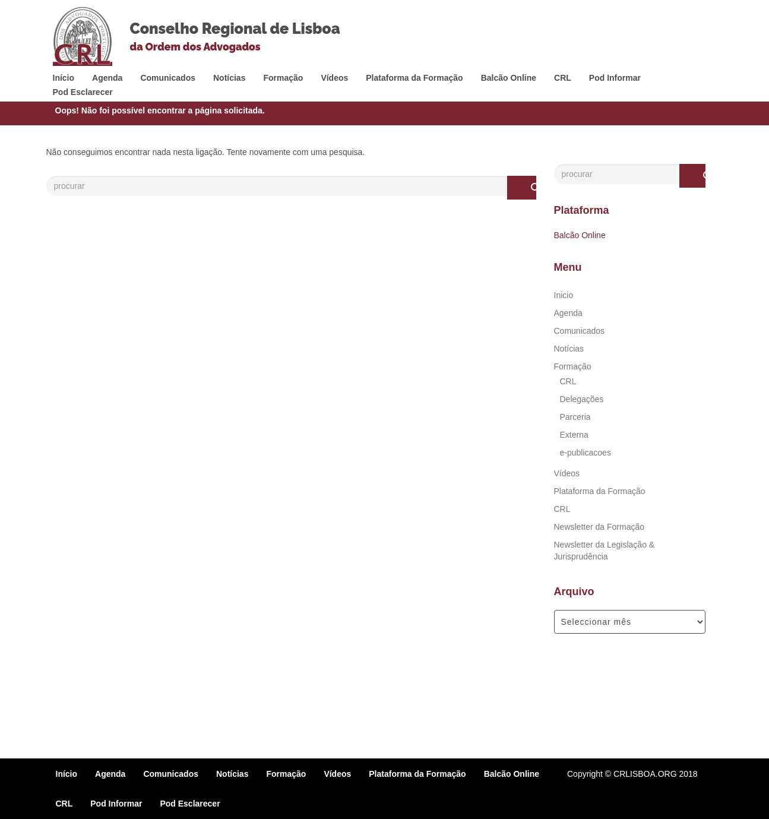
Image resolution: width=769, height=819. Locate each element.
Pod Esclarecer (83, 92)
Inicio (564, 295)
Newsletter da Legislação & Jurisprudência (604, 550)
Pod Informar (615, 78)
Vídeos (334, 78)
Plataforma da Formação (414, 78)
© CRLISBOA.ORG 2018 (651, 774)
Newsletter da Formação (599, 527)
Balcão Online (508, 78)
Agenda (107, 78)
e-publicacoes (585, 452)
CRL (562, 78)
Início (64, 78)
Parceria (575, 417)
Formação (283, 78)
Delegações (582, 399)
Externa (574, 434)
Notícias (229, 78)
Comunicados (167, 78)
